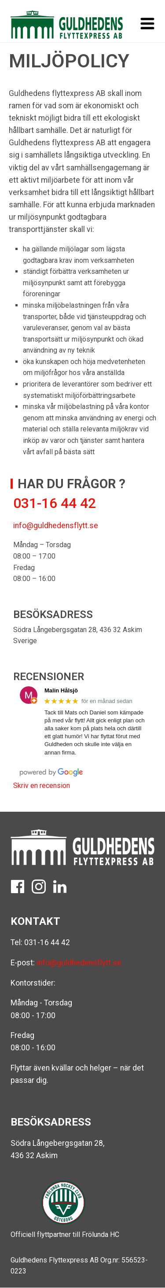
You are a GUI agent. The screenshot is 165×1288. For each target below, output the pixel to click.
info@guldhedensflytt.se (55, 525)
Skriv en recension (41, 785)
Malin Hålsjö (61, 690)
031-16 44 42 (47, 942)
